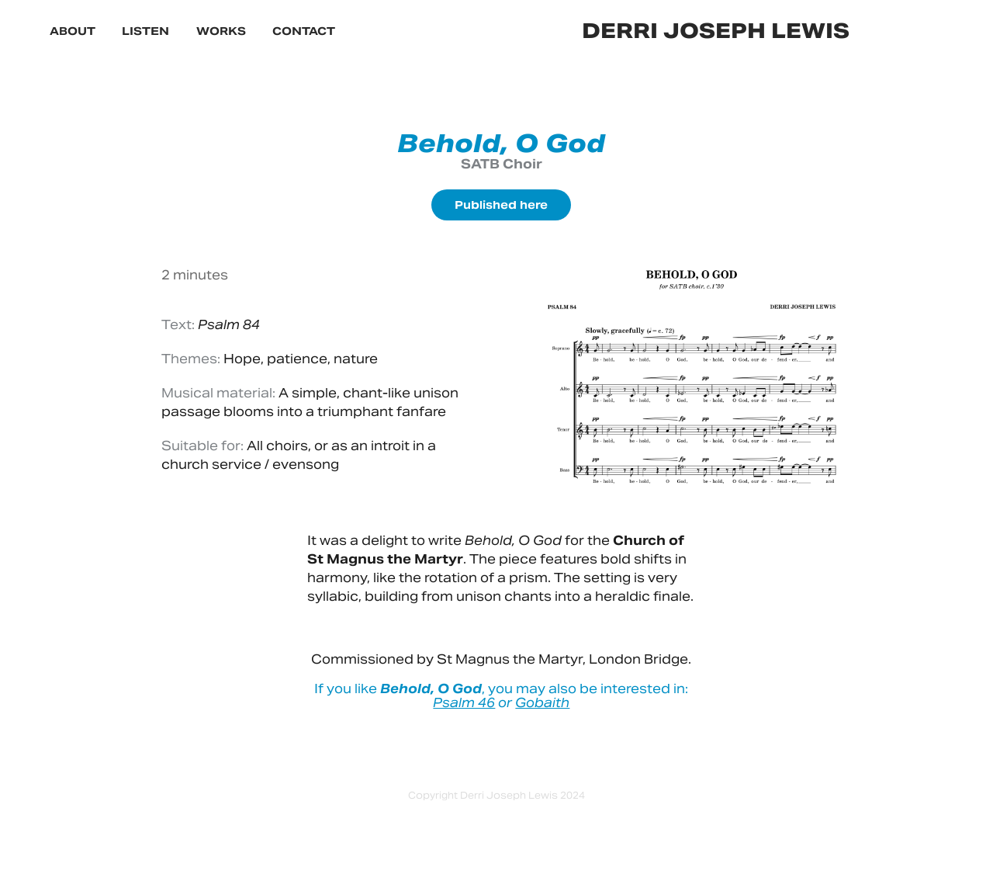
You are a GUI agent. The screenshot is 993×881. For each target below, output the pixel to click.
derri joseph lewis (715, 30)
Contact (303, 31)
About (72, 31)
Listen (145, 31)
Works (221, 31)
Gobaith (542, 703)
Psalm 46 (464, 703)
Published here (501, 205)
